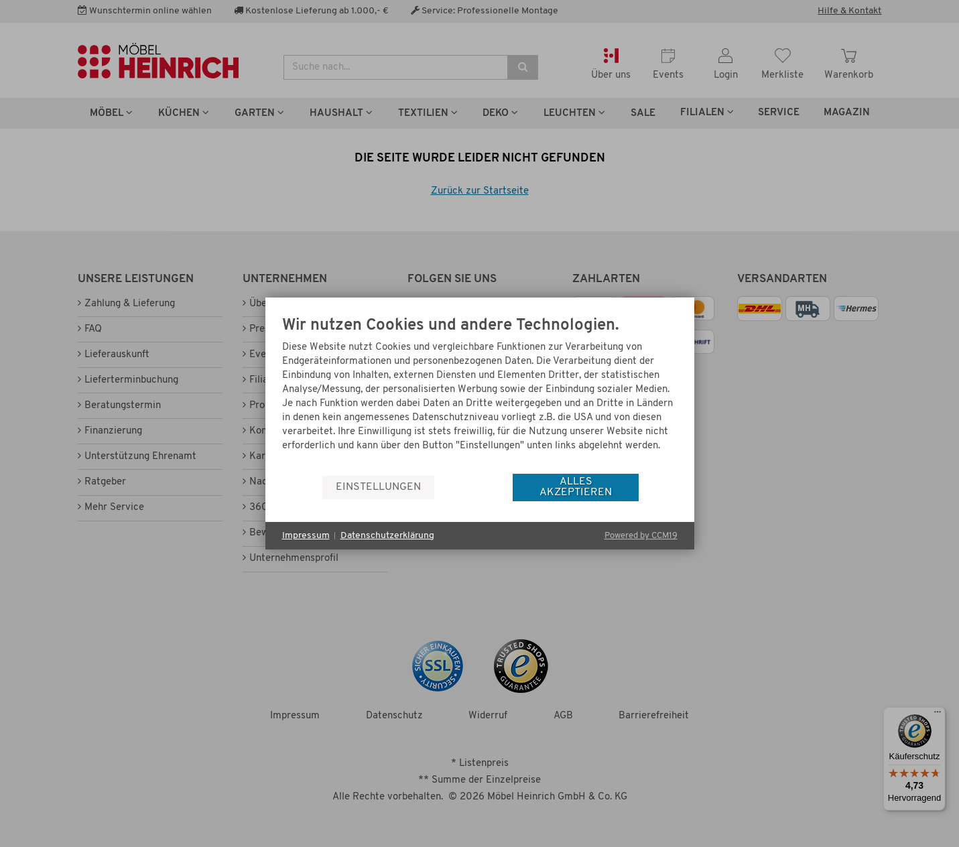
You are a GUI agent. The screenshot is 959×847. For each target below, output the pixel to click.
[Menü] (938, 715)
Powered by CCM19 (641, 535)
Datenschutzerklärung (387, 536)
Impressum (306, 536)
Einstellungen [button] (378, 487)
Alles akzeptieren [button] (575, 487)
